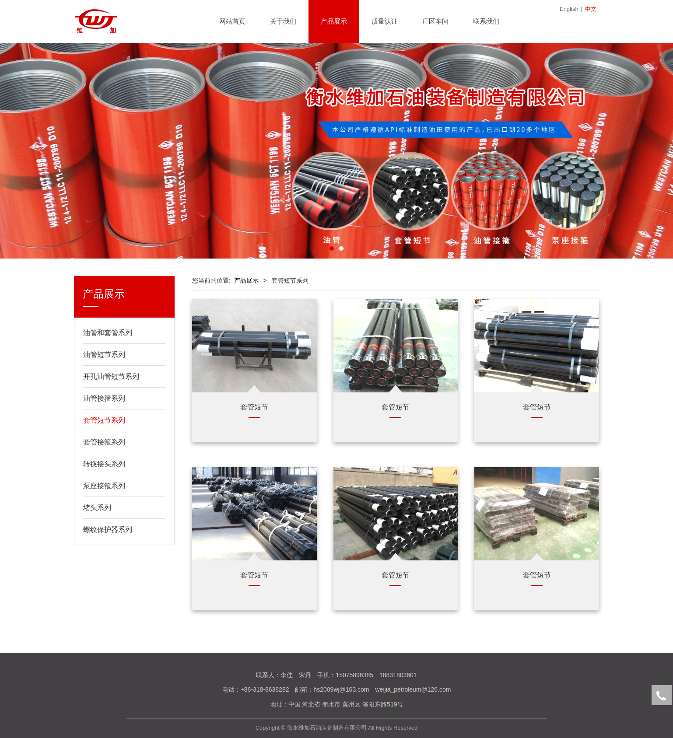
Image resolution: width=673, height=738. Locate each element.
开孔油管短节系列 (111, 376)
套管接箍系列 (104, 442)
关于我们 (283, 21)
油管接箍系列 (104, 398)
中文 (590, 9)
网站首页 (232, 21)
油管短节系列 (104, 354)
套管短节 (254, 407)
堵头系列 (97, 507)
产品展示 (334, 21)
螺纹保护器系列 (107, 529)
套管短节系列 (104, 420)
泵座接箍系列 (104, 486)
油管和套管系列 (107, 332)
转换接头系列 (104, 464)
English (569, 9)
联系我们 (486, 21)
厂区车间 (435, 21)
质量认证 (385, 21)
